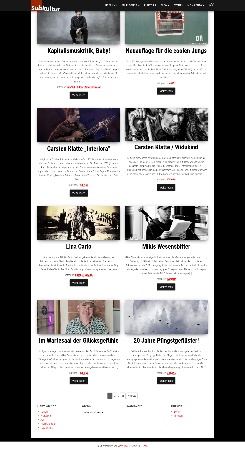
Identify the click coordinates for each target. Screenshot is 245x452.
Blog (165, 5)
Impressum (45, 415)
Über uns (111, 5)
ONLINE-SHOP (130, 5)
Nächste (132, 395)
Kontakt (44, 411)
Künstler (150, 5)
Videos (80, 87)
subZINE (71, 87)
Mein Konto (196, 5)
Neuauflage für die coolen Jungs (166, 50)
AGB (42, 419)
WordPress (123, 445)
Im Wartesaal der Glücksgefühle (79, 340)
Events (178, 5)
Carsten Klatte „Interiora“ (78, 148)
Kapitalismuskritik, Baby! (79, 50)
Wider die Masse (92, 87)
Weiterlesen (78, 95)
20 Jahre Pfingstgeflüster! (166, 340)
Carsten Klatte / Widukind (166, 147)
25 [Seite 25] (122, 395)
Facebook (178, 415)
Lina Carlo (78, 246)
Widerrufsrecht (47, 423)
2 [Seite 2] (114, 395)
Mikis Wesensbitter (166, 246)
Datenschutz (46, 427)
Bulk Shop (143, 445)
